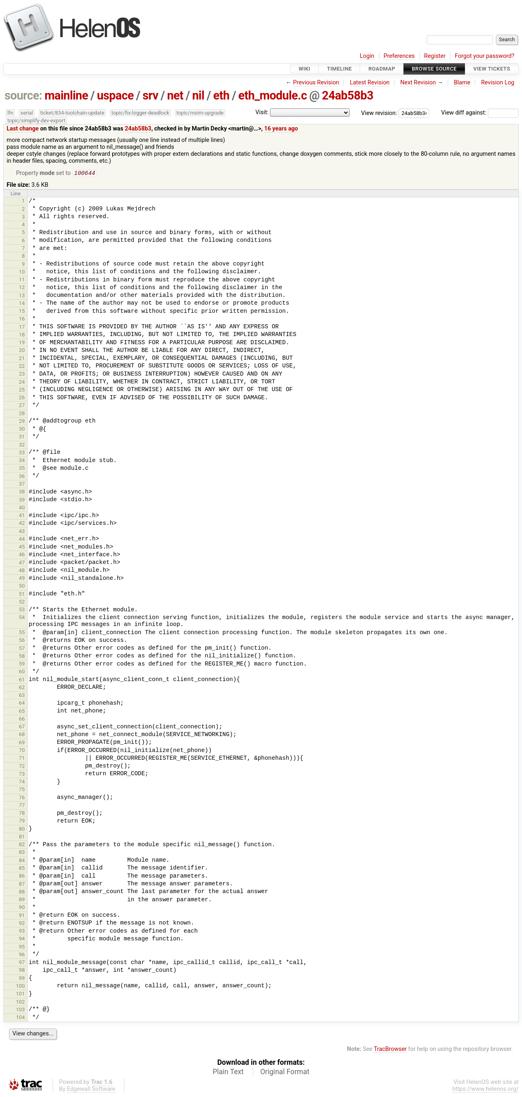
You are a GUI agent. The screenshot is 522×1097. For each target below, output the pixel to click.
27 (22, 406)
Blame (462, 82)
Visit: (261, 112)
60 (22, 672)
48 (22, 571)
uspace (115, 95)
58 (22, 657)
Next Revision (418, 82)
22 (22, 367)
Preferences (399, 56)
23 (22, 375)
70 (22, 751)
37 (22, 485)
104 (20, 1018)
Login (367, 56)
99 (22, 979)
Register (435, 56)
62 (22, 688)
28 (22, 414)
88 (22, 892)
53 (22, 610)
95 (22, 947)
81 (22, 837)
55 (22, 633)
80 (22, 830)
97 (22, 963)
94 (22, 939)
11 (22, 280)
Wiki (304, 69)
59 (22, 664)
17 (22, 328)
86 (22, 877)
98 (22, 971)
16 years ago (281, 128)
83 (22, 853)
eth (221, 95)
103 (20, 1010)
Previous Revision (316, 82)
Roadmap (381, 69)
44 (22, 540)
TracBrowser (390, 1049)
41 (22, 516)
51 (22, 595)
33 (22, 453)
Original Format (285, 1072)
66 (22, 720)
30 (22, 430)
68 (22, 735)
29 (22, 422)
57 (22, 649)
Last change (23, 128)
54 (22, 618)
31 (22, 437)
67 (22, 727)
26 (22, 398)
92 (22, 924)
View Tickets (491, 69)
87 (22, 885)
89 (22, 900)
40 (22, 508)
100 (20, 987)
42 (22, 524)
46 (22, 555)
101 (20, 994)
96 (22, 955)
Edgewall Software (91, 1089)
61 (22, 680)
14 (22, 304)
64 (22, 704)
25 (22, 390)
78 (22, 814)
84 (22, 861)
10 (22, 273)
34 (22, 461)
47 (22, 563)
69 (22, 743)
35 (22, 469)
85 (22, 869)
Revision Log (498, 82)
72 (22, 767)
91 (22, 916)
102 (20, 1003)
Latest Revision (370, 82)
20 (22, 351)
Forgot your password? (484, 56)
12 (22, 288)
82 (22, 845)
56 (22, 641)
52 (22, 602)
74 (22, 782)
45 (22, 547)
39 (22, 501)
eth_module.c (272, 95)
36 (22, 477)
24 (22, 383)
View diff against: (480, 112)
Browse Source (434, 69)
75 (22, 790)
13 (22, 296)
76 (22, 798)
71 (22, 759)
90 (22, 908)
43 (22, 532)
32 (22, 445)
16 (22, 319)
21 (22, 359)
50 (22, 587)
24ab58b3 (347, 95)
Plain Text (227, 1072)
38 (22, 492)
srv (150, 95)
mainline (66, 95)
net (175, 95)
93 (22, 932)
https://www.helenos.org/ (485, 1089)
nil (198, 95)
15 (22, 312)
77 (22, 806)
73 (22, 775)
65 (22, 712)
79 (22, 821)
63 (22, 696)
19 (22, 343)
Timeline (339, 69)
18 (22, 335)
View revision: (379, 112)
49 (22, 579)
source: (23, 95)
